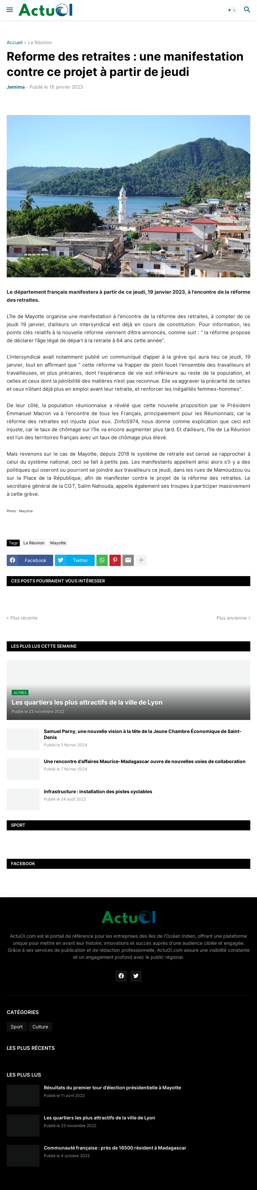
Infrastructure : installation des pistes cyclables (98, 791)
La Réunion (40, 42)
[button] (9, 10)
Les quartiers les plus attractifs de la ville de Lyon (99, 1117)
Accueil (14, 42)
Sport (17, 1026)
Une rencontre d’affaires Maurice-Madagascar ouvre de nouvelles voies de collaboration (145, 761)
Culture (40, 1026)
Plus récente (23, 618)
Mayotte (58, 542)
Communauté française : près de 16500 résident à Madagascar (115, 1148)
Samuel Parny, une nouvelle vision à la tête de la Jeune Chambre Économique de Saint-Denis (143, 734)
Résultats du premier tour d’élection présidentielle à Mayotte (112, 1087)
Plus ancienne (232, 618)
